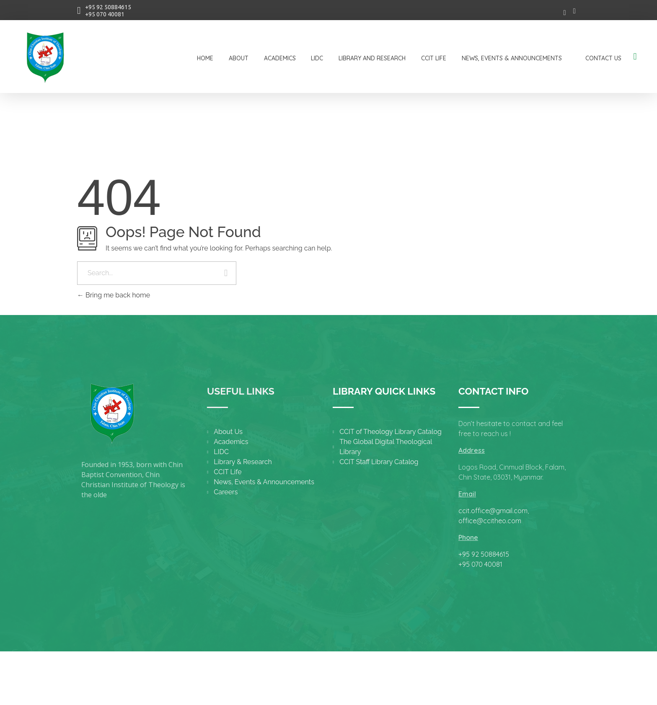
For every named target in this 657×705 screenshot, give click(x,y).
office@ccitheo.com (489, 520)
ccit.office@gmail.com (493, 510)
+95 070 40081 (104, 14)
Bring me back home (113, 295)
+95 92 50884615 (108, 7)
